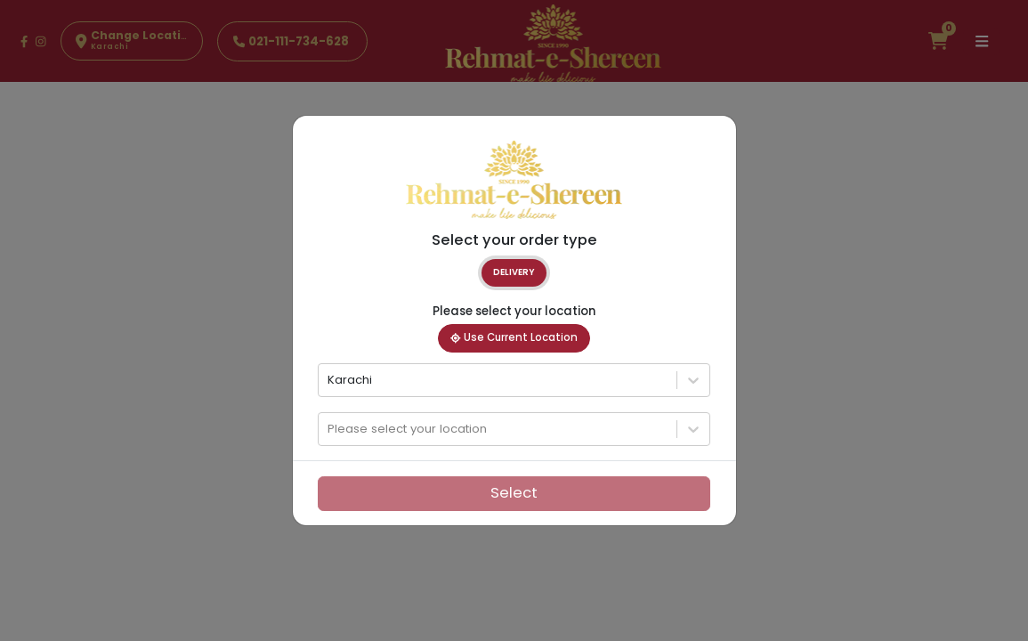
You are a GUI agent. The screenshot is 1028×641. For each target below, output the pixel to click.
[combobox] (329, 380)
